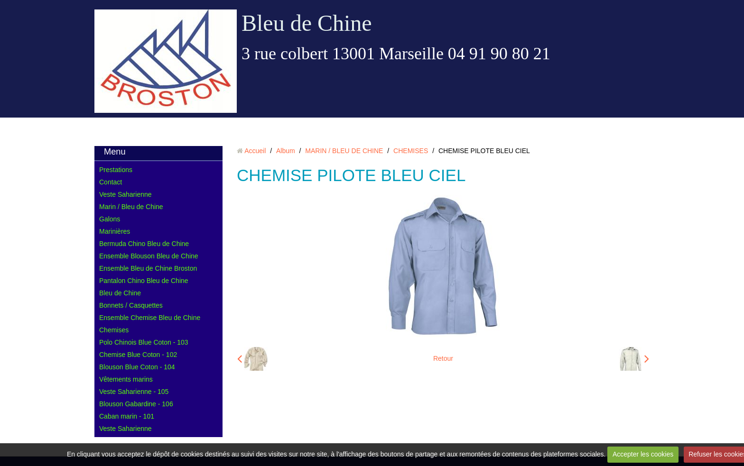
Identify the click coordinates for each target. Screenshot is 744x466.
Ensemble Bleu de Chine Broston (148, 268)
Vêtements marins (126, 379)
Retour (443, 358)
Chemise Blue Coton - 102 (138, 354)
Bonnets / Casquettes (131, 305)
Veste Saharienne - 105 (133, 391)
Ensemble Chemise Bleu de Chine (149, 317)
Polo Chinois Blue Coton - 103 (143, 342)
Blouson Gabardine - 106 (136, 404)
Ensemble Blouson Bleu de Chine (148, 256)
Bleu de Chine (307, 23)
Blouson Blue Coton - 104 (137, 367)
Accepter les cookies (643, 454)
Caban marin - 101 (126, 416)
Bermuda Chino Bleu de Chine (144, 243)
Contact (110, 182)
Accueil (255, 151)
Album (285, 151)
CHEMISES (410, 151)
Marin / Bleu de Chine (131, 206)
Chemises (114, 330)
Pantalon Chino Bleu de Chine (143, 280)
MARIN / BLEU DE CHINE (344, 151)
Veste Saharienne (125, 194)
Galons (109, 219)
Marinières (114, 231)
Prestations (115, 170)
